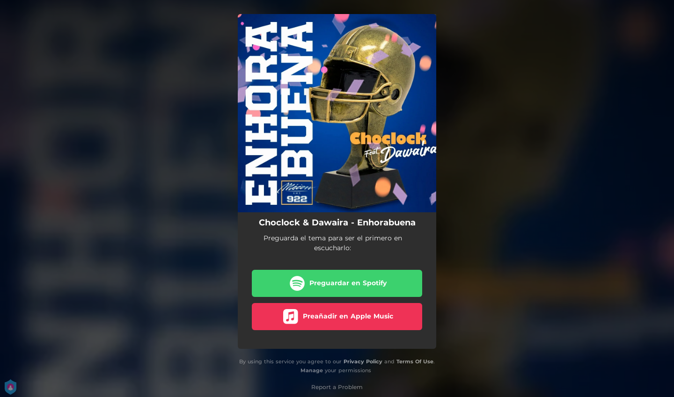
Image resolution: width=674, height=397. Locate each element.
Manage (311, 370)
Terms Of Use (414, 361)
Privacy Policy (363, 361)
